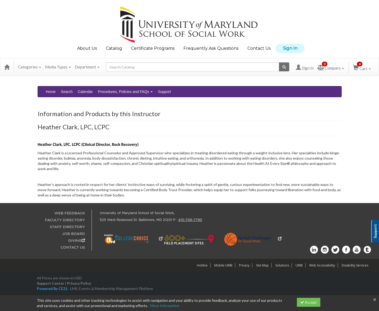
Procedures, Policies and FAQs (125, 92)
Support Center (50, 283)
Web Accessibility (322, 265)
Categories (29, 67)
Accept (308, 302)
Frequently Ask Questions (210, 48)
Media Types (58, 67)
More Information (164, 305)
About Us (87, 48)
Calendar (85, 92)
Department (87, 67)
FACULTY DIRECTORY (65, 220)
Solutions (282, 265)
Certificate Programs (152, 48)
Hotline (202, 265)
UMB (299, 265)
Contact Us (259, 48)
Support (164, 92)
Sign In (290, 48)
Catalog (114, 48)
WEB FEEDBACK (69, 213)
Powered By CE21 (52, 288)
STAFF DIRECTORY (67, 227)
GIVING (76, 241)
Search (66, 92)
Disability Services (355, 265)
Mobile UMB (223, 265)
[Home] (6, 66)
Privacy (244, 265)
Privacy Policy (79, 283)
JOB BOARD (73, 234)
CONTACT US (73, 247)
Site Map (262, 265)
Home (51, 92)
